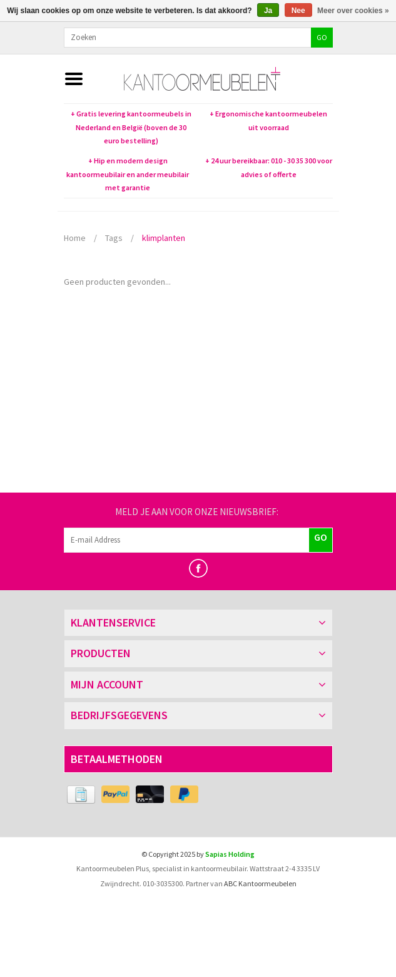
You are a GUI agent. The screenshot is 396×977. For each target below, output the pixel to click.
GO (322, 37)
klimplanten (163, 237)
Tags (114, 237)
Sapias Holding (230, 854)
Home (75, 237)
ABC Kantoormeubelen (260, 883)
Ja (268, 10)
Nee (298, 10)
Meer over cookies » (353, 10)
